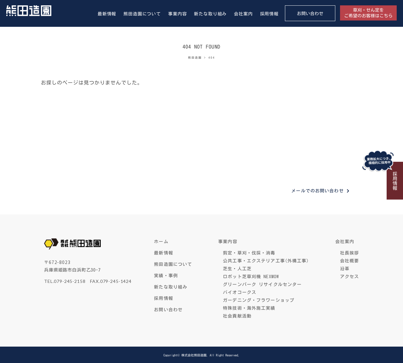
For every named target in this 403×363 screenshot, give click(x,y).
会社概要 (349, 261)
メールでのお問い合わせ (317, 191)
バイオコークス (239, 292)
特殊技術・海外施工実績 (249, 308)
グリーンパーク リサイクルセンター (262, 284)
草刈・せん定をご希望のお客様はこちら (368, 13)
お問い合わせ (310, 13)
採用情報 (269, 14)
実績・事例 (166, 275)
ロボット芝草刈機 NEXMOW (251, 276)
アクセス (349, 276)
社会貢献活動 (237, 316)
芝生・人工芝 (237, 268)
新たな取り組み (210, 14)
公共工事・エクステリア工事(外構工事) (266, 261)
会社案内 (243, 14)
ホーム (161, 241)
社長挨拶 (349, 253)
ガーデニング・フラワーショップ (258, 300)
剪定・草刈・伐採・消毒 (249, 253)
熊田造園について (142, 14)
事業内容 (177, 14)
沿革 (344, 268)
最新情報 (107, 14)
